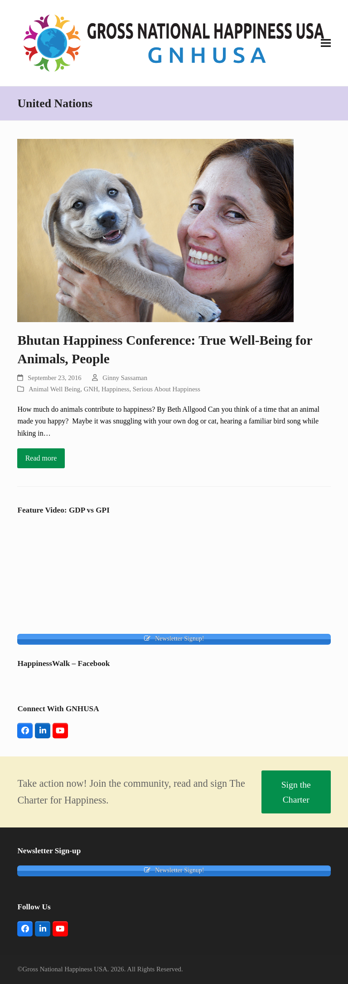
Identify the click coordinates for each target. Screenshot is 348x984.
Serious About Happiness (166, 389)
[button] (326, 43)
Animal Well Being (54, 389)
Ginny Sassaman (124, 377)
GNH (91, 389)
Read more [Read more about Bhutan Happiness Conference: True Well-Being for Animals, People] (41, 458)
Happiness (115, 389)
